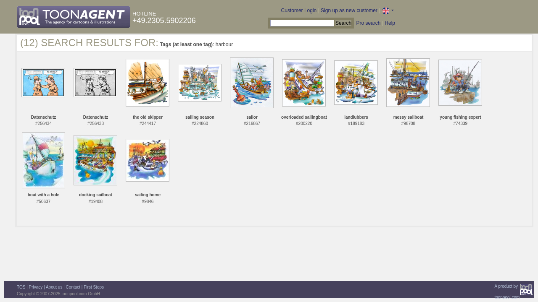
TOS (21, 287)
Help (390, 23)
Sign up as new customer (349, 10)
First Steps (94, 287)
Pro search (368, 23)
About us (54, 287)
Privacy (36, 287)
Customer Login (299, 10)
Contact (73, 287)
